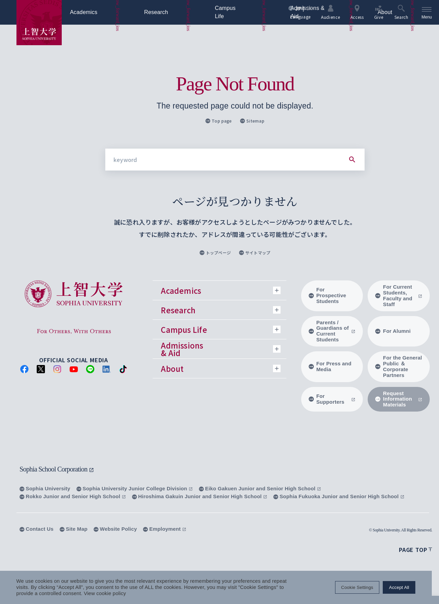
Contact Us (37, 529)
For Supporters (332, 399)
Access (357, 12)
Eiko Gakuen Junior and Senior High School (260, 488)
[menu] (426, 12)
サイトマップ (254, 252)
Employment (164, 529)
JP (298, 8)
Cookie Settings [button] (364, 587)
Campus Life (240, 12)
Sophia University (45, 488)
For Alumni (393, 331)
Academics (95, 12)
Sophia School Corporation (57, 469)
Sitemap (252, 121)
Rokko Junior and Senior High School (73, 496)
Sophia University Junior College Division (134, 488)
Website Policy (115, 529)
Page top (415, 549)
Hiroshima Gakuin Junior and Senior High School (199, 496)
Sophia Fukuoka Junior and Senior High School (338, 496)
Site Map (73, 529)
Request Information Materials (398, 399)
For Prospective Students (327, 295)
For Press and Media (330, 366)
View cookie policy (105, 593)
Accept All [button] (406, 587)
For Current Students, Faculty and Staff (398, 295)
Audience (330, 12)
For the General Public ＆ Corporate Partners (398, 366)
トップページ (215, 252)
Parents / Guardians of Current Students (332, 331)
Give (378, 12)
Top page (218, 121)
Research (167, 12)
